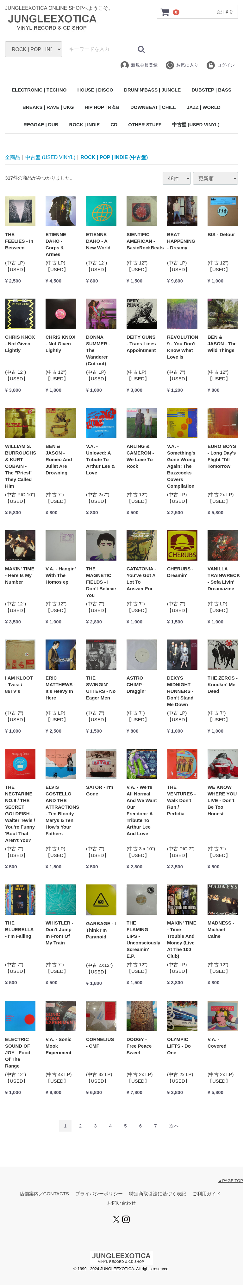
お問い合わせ (121, 1203)
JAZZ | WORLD (204, 107)
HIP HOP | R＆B (102, 107)
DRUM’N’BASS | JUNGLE (152, 89)
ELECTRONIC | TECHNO (39, 89)
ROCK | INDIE (84, 124)
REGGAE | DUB (40, 124)
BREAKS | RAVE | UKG (48, 107)
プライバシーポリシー (99, 1194)
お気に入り (181, 65)
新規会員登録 (139, 65)
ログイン (220, 65)
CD (113, 124)
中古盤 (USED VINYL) (195, 124)
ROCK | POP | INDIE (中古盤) (114, 157)
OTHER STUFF (144, 124)
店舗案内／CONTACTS (44, 1194)
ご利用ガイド (206, 1194)
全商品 (12, 157)
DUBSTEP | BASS (211, 89)
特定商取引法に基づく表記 (157, 1194)
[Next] (174, 1126)
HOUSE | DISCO (95, 89)
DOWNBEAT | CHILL (153, 107)
